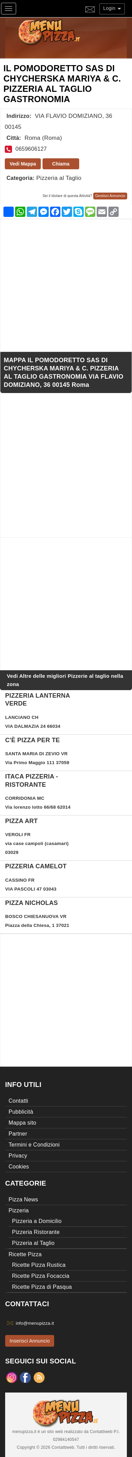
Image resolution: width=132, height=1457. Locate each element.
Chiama (61, 164)
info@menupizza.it (35, 1323)
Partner (18, 1134)
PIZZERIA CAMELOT (36, 866)
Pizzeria (19, 1210)
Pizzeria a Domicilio (37, 1221)
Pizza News (23, 1199)
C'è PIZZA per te (32, 740)
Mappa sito (22, 1123)
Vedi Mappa (23, 164)
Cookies (19, 1167)
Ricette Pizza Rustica (38, 1265)
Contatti (18, 1101)
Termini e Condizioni (34, 1145)
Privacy (18, 1156)
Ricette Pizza (25, 1254)
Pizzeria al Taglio (59, 178)
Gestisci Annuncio (110, 196)
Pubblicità (21, 1112)
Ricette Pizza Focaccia (40, 1276)
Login (112, 8)
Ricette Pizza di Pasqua (42, 1287)
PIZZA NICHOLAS (31, 902)
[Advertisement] (66, 285)
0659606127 (31, 149)
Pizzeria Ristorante (36, 1232)
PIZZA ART (21, 821)
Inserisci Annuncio (30, 1341)
